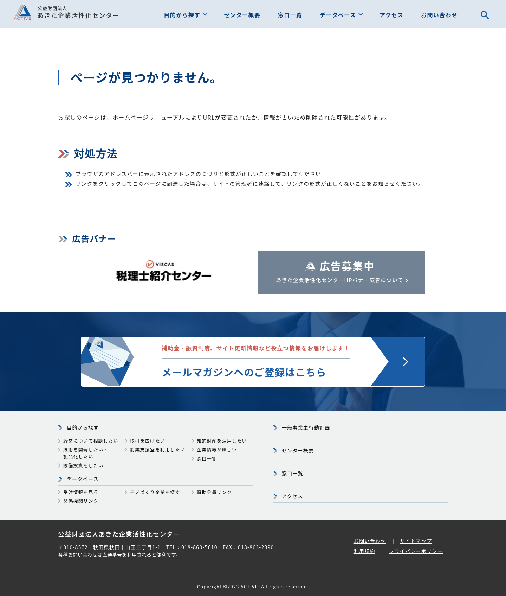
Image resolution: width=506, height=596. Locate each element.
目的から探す (182, 15)
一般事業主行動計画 (306, 427)
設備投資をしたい (83, 465)
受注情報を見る (80, 492)
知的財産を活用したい (222, 440)
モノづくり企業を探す (155, 492)
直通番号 (112, 554)
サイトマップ (416, 540)
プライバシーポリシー (416, 550)
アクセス (391, 15)
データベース (338, 15)
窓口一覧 (290, 15)
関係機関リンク (80, 500)
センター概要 (242, 15)
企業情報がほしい (217, 449)
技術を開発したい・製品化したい (86, 453)
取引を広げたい (147, 440)
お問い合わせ (439, 15)
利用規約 (364, 550)
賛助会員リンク (214, 492)
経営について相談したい (90, 440)
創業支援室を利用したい (157, 449)
